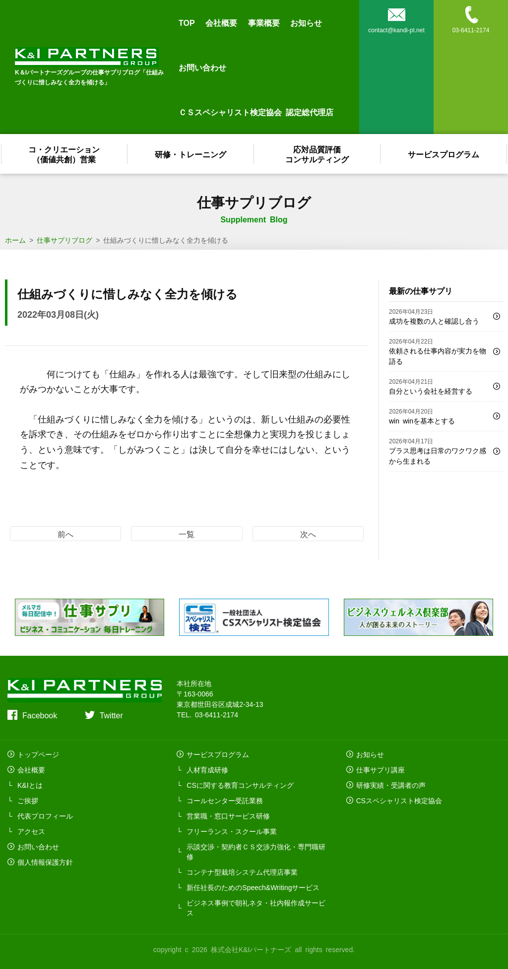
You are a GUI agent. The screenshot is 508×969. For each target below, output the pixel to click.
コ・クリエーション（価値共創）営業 (64, 154)
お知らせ (306, 22)
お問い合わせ (202, 67)
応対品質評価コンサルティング (317, 154)
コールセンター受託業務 (225, 800)
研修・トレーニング (191, 154)
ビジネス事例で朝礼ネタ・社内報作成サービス (256, 907)
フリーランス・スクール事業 (232, 831)
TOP (187, 22)
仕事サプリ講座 (380, 769)
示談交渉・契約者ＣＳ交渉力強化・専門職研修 (256, 851)
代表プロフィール (45, 815)
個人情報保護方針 (45, 861)
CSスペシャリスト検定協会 (399, 800)
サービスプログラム (444, 154)
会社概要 (221, 22)
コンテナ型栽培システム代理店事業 (242, 871)
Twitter (111, 715)
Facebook (39, 715)
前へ (65, 534)
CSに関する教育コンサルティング (240, 784)
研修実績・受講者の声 (391, 784)
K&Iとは (30, 784)
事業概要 (264, 22)
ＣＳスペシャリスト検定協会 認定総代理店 (256, 112)
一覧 (186, 534)
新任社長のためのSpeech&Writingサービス (253, 887)
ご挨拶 (27, 800)
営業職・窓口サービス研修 (228, 815)
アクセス (31, 831)
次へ (308, 534)
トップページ (38, 754)
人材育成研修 (207, 769)
